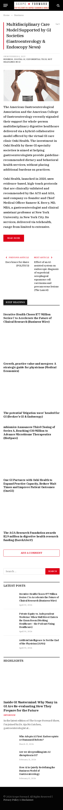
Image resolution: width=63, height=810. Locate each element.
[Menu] (5, 5)
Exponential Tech (36, 59)
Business (8, 59)
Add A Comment (31, 553)
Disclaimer (28, 800)
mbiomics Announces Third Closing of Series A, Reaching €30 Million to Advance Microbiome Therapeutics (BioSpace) (29, 432)
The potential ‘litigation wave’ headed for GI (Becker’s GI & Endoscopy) (31, 414)
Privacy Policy (11, 800)
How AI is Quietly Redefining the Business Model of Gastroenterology (37, 771)
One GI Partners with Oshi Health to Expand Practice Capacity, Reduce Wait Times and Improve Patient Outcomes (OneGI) (29, 485)
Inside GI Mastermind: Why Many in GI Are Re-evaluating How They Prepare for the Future (30, 706)
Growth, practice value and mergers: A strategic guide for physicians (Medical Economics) (29, 367)
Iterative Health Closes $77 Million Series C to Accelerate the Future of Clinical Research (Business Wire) (27, 318)
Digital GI (19, 59)
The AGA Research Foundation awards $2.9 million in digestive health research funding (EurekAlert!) (30, 536)
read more (13, 238)
